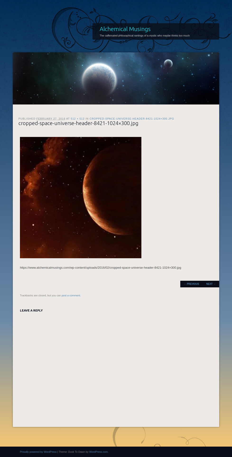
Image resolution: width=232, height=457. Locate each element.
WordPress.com (98, 451)
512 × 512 (77, 118)
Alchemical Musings (125, 29)
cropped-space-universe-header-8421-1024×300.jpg (132, 118)
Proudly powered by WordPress (38, 451)
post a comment (71, 295)
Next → (211, 284)
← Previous (191, 284)
